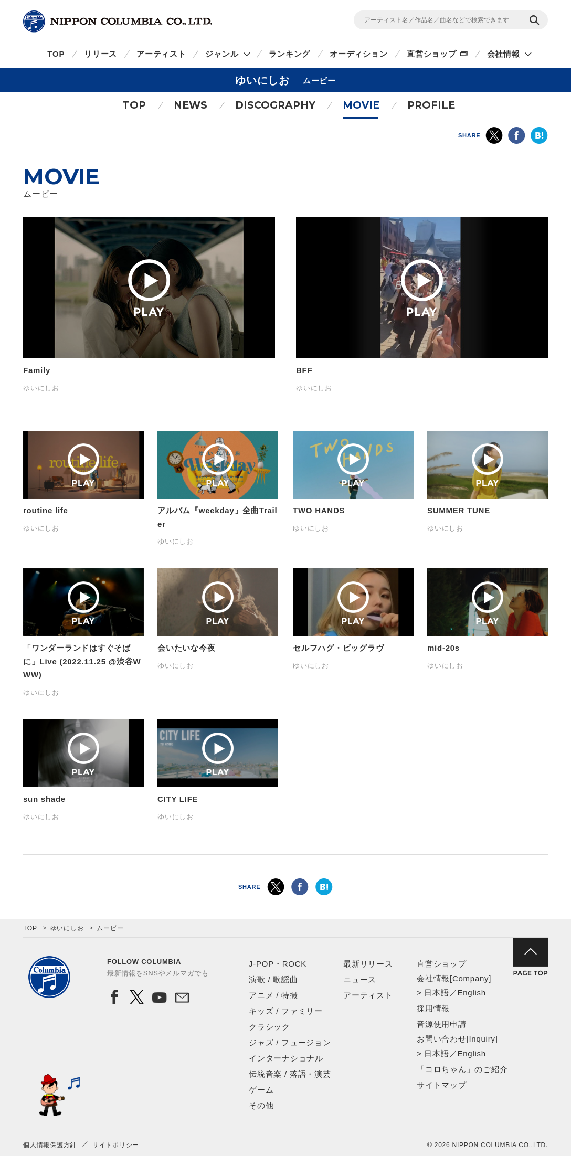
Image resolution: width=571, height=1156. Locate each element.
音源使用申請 (442, 1024)
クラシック (269, 1026)
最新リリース (368, 963)
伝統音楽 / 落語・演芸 (290, 1073)
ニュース (359, 979)
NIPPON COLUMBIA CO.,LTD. (117, 21)
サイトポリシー (115, 1145)
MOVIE (361, 105)
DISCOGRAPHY (275, 105)
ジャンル (221, 53)
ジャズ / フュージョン (290, 1042)
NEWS (190, 105)
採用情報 (433, 1008)
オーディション (358, 53)
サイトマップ (442, 1084)
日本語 (436, 992)
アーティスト (161, 53)
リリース (100, 53)
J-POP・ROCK (277, 963)
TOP (56, 53)
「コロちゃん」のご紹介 (462, 1069)
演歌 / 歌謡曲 (273, 979)
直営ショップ (432, 53)
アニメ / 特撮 (273, 995)
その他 (261, 1105)
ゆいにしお (67, 928)
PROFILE (431, 105)
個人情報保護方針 (50, 1145)
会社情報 (503, 53)
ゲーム (261, 1089)
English (471, 992)
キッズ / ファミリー (286, 1010)
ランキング (289, 53)
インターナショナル (286, 1058)
